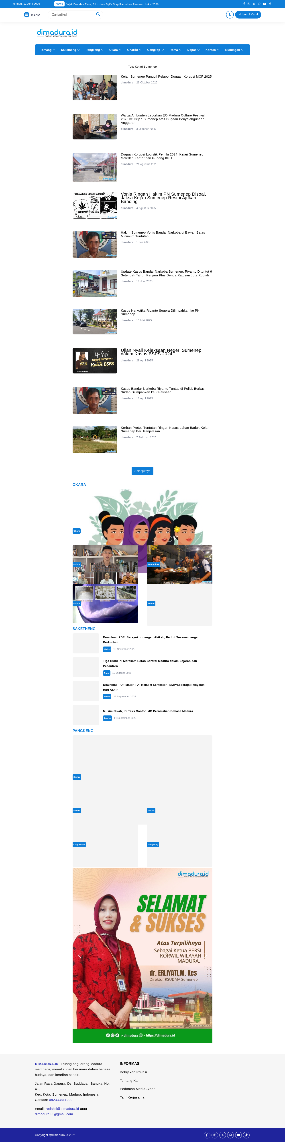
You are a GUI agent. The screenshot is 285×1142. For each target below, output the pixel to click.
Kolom (76, 564)
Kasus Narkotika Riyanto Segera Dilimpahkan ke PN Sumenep (160, 312)
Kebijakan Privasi (133, 1072)
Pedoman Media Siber (137, 1089)
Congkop (153, 50)
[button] (79, 955)
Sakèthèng (68, 50)
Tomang (45, 50)
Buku (106, 673)
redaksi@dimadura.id (62, 1109)
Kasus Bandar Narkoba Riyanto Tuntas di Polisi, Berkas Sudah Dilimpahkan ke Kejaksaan (163, 390)
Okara (113, 50)
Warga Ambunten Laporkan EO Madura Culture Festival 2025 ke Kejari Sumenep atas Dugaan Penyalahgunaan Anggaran (163, 119)
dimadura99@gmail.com (54, 1114)
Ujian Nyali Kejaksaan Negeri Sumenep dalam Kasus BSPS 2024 (161, 352)
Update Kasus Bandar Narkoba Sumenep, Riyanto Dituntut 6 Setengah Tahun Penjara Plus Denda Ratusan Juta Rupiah (166, 273)
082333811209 (60, 1100)
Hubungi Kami (248, 14)
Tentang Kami (130, 1080)
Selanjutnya (142, 471)
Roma (174, 50)
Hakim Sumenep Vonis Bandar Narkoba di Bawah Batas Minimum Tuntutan (163, 234)
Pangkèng (93, 50)
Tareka (107, 718)
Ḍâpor (191, 50)
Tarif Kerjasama (132, 1097)
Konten (211, 50)
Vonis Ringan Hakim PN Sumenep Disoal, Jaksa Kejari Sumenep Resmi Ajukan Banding (163, 197)
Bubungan (232, 50)
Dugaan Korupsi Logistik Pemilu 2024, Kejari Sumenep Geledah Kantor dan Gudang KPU (162, 156)
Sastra (76, 777)
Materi (107, 649)
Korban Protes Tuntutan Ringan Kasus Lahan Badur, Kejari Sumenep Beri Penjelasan (165, 429)
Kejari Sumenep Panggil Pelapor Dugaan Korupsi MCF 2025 (166, 76)
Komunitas (153, 564)
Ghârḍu (132, 50)
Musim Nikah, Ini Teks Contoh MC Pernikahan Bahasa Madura (148, 711)
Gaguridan (79, 844)
